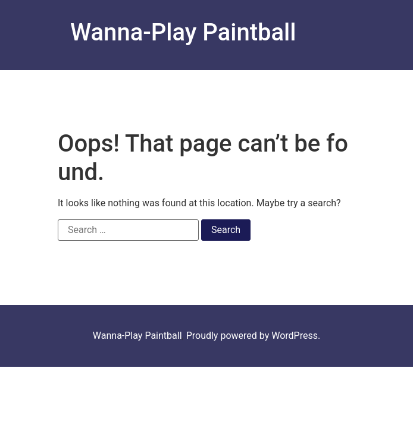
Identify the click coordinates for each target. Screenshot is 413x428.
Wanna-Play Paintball (183, 32)
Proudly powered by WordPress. (253, 335)
